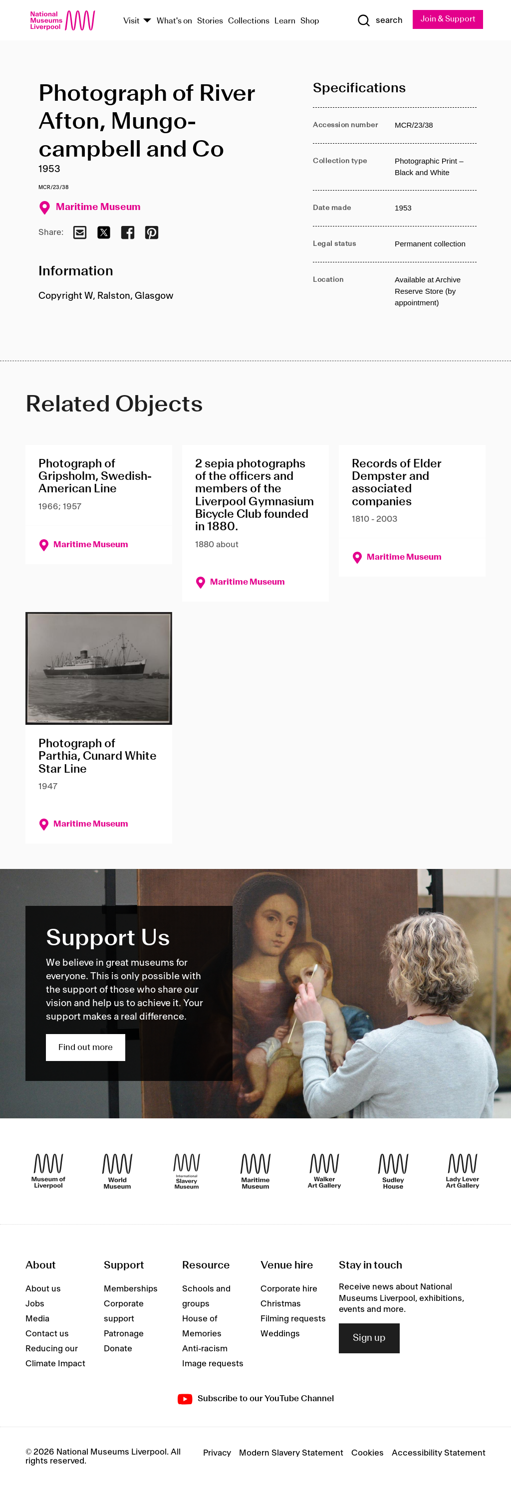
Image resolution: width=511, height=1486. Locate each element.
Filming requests (293, 1318)
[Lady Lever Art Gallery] (463, 1171)
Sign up (369, 1338)
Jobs (34, 1303)
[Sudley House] (393, 1171)
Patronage (124, 1333)
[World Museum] (117, 1171)
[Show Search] (380, 20)
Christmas (280, 1303)
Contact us (47, 1333)
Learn (284, 21)
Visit (131, 21)
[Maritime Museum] (255, 1171)
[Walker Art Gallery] (324, 1171)
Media (37, 1318)
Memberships (131, 1288)
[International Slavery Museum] (187, 1171)
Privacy (217, 1453)
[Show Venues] (147, 21)
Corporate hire (288, 1288)
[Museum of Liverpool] (48, 1171)
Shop (309, 21)
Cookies (367, 1453)
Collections (248, 21)
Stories (210, 21)
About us (43, 1288)
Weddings (280, 1333)
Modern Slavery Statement (291, 1453)
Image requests (213, 1363)
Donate (118, 1348)
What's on (174, 21)
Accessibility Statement (439, 1453)
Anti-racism (205, 1348)
